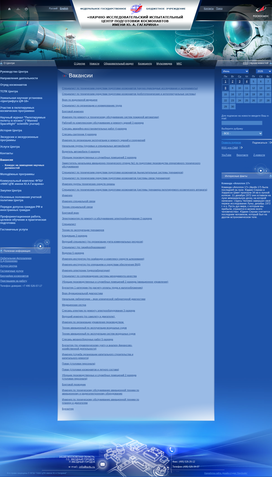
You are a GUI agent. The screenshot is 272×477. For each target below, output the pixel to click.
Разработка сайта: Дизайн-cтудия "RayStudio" (226, 473)
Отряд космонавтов (13, 84)
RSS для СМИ (230, 147)
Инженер (67, 195)
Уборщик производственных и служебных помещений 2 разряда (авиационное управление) (115, 281)
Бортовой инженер (73, 111)
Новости (94, 63)
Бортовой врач (70, 212)
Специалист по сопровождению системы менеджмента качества (99, 276)
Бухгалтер (68, 408)
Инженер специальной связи (78, 201)
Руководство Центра (14, 71)
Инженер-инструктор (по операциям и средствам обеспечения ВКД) (101, 264)
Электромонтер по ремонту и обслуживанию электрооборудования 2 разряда (107, 218)
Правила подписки (231, 142)
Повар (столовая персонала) (78, 363)
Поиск (219, 8)
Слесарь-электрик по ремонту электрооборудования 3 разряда (98, 310)
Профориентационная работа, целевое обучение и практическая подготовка (23, 220)
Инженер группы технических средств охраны (88, 184)
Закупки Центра (10, 190)
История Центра (11, 130)
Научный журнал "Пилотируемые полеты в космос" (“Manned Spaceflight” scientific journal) (22, 120)
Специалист (69, 224)
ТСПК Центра (9, 91)
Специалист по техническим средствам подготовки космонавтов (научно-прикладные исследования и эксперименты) (130, 88)
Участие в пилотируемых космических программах (17, 109)
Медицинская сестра (74, 304)
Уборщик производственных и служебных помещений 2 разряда (99, 157)
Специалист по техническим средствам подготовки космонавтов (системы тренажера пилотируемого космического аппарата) (134, 189)
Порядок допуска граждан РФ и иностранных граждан (21, 208)
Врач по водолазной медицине (80, 99)
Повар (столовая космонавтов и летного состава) (90, 369)
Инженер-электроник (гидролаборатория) (86, 270)
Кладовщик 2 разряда (74, 235)
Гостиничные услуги (14, 229)
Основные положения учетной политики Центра (20, 199)
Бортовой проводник (74, 384)
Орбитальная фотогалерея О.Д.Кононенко (15, 259)
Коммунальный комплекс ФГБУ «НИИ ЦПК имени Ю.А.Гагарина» (22, 182)
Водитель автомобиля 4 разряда (81, 151)
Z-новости (259, 155)
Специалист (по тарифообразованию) (84, 247)
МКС (179, 63)
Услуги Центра (10, 146)
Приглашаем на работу (13, 280)
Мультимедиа (164, 63)
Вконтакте (242, 155)
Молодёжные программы (17, 174)
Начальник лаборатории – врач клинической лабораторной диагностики (103, 299)
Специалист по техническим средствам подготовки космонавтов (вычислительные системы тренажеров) (122, 172)
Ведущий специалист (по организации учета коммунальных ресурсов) (102, 241)
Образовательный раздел (119, 63)
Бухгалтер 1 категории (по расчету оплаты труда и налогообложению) (102, 287)
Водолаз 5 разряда (73, 253)
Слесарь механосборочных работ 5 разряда (87, 339)
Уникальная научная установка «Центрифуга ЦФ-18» (21, 99)
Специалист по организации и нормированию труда (92, 105)
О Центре (79, 63)
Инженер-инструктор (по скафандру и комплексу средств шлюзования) (103, 258)
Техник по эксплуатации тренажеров (83, 230)
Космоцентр (145, 63)
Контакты (209, 8)
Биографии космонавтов (14, 275)
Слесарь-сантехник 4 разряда (79, 134)
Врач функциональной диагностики (82, 293)
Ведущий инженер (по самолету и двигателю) (88, 316)
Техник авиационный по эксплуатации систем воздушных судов (99, 333)
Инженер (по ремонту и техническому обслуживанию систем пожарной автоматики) (110, 117)
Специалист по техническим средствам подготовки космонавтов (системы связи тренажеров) (116, 178)
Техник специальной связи (77, 206)
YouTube (226, 155)
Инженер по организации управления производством (93, 322)
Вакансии (6, 159)
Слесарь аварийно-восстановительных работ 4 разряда (94, 128)
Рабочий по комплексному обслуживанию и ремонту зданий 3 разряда (103, 122)
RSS (245, 63)
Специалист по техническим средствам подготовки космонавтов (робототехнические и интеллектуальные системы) (129, 94)
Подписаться (259, 142)
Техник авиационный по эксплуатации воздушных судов (94, 327)
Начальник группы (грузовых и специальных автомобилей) (96, 145)
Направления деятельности (19, 78)
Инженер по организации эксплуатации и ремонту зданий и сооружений (103, 140)
